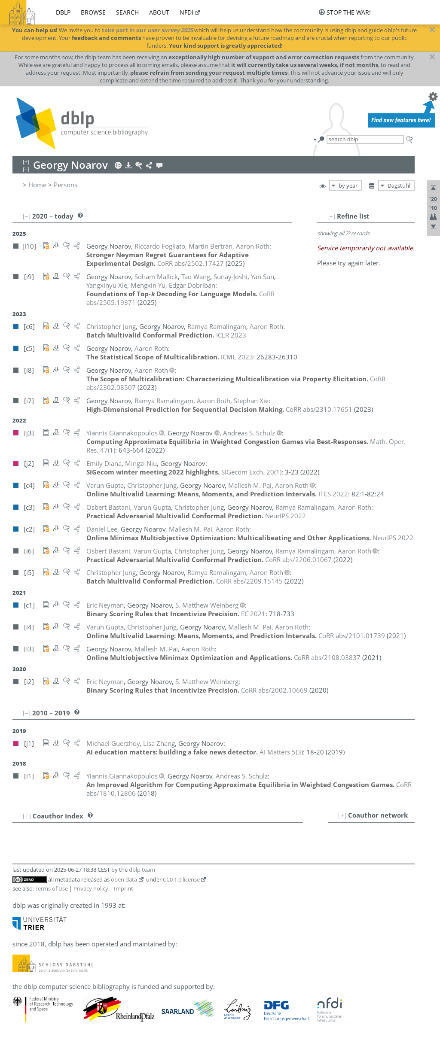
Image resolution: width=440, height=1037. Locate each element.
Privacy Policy (90, 888)
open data (124, 879)
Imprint (123, 888)
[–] (331, 216)
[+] (342, 815)
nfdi (186, 12)
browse (93, 12)
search (127, 12)
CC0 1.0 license (181, 879)
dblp (63, 12)
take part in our (147, 30)
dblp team (142, 869)
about (159, 12)
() (251, 472)
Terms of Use (51, 888)
